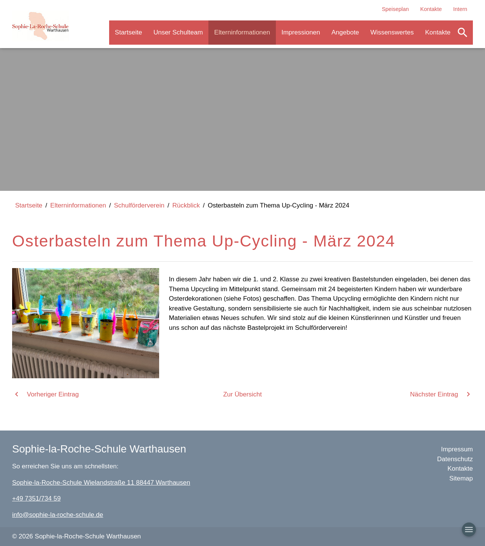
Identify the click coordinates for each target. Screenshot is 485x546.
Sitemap (461, 478)
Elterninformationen (242, 32)
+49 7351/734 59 (36, 498)
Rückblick (186, 205)
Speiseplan (395, 9)
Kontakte (431, 9)
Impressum (457, 449)
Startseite (128, 32)
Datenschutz (455, 459)
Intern (460, 9)
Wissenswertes (392, 32)
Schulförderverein (139, 205)
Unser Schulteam (178, 32)
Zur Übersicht (242, 394)
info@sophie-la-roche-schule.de (57, 514)
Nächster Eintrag (434, 394)
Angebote (345, 32)
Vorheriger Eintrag (53, 394)
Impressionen (301, 32)
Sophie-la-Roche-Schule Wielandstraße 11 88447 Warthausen (101, 482)
